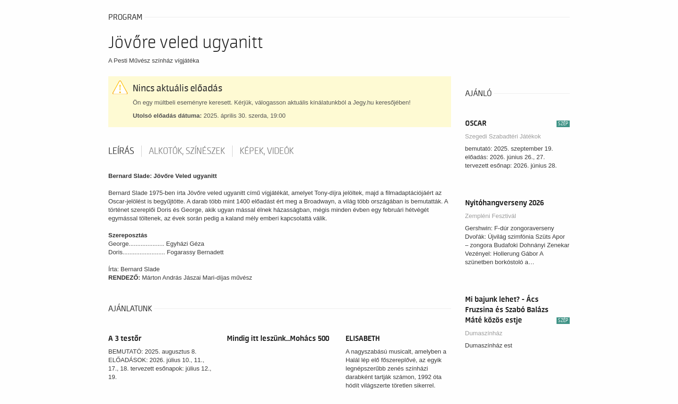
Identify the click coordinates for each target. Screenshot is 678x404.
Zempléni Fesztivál (490, 215)
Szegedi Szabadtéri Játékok (503, 136)
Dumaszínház (483, 333)
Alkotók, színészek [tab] (187, 151)
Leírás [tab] (121, 151)
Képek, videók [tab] (267, 151)
